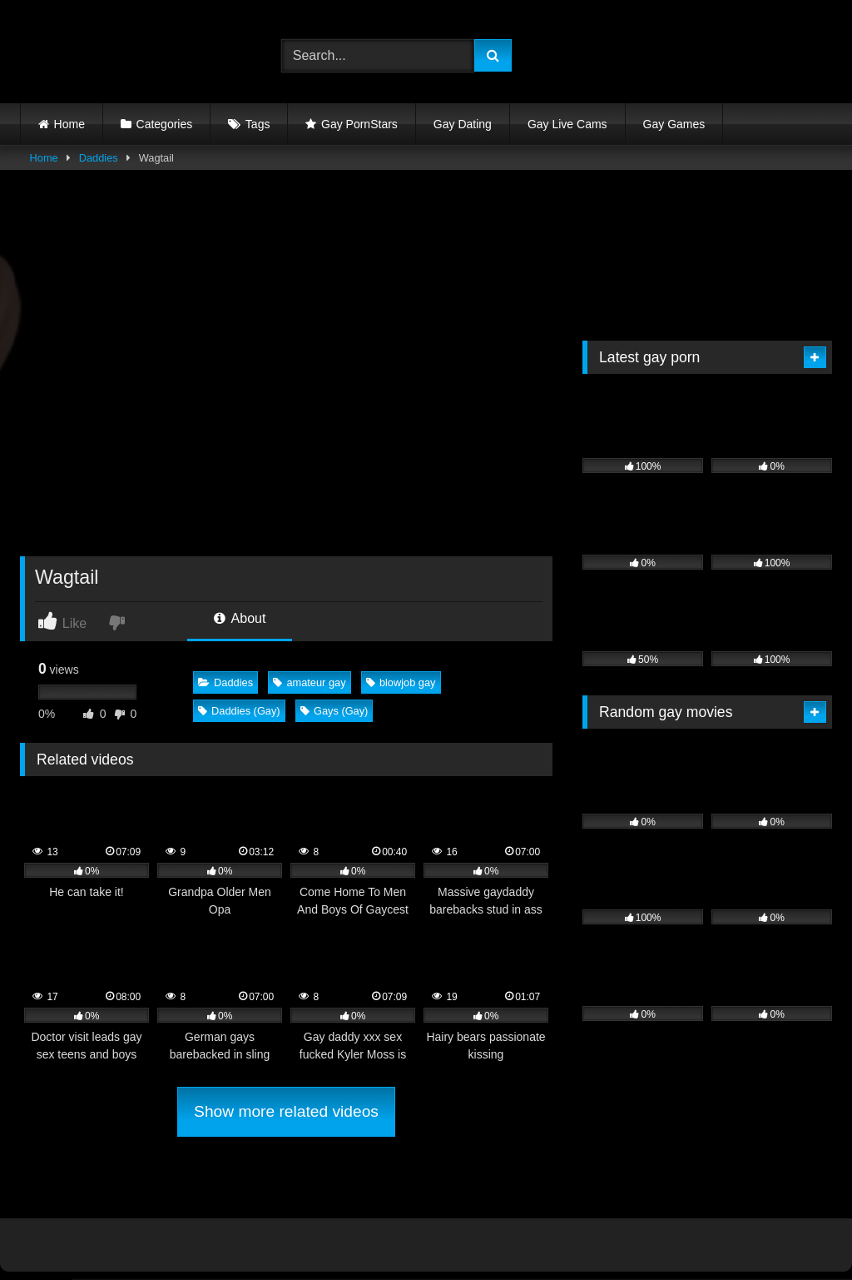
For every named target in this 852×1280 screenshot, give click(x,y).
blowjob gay (401, 682)
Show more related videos (286, 1111)
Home (69, 124)
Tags (257, 124)
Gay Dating (462, 124)
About (239, 618)
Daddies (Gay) (239, 711)
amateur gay (309, 682)
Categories (164, 124)
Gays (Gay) (334, 711)
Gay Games (674, 124)
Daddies (98, 158)
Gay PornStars (359, 124)
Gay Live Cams (567, 124)
